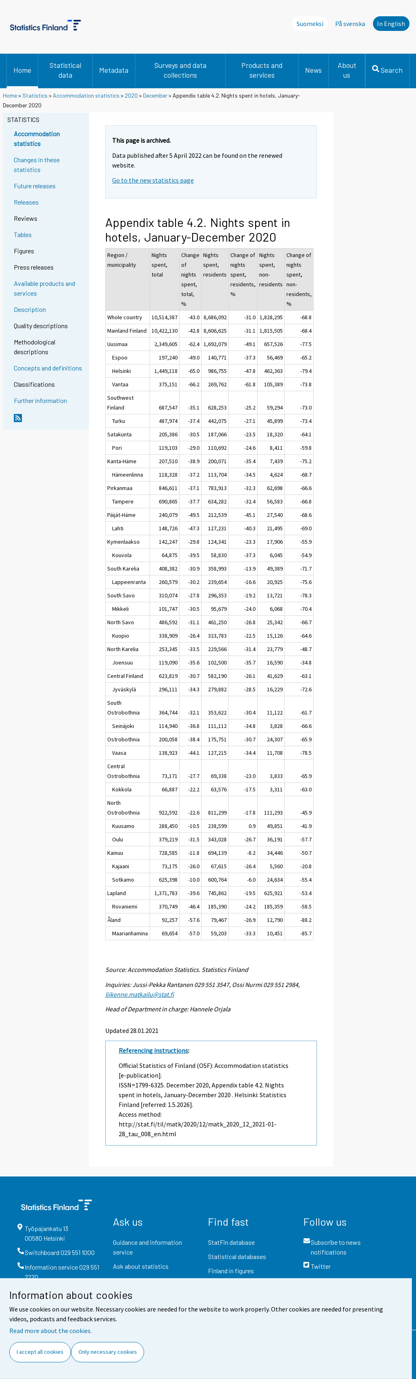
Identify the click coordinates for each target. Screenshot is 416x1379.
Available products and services (44, 288)
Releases (26, 202)
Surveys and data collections (180, 70)
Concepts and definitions (48, 368)
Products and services (261, 70)
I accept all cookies (40, 1351)
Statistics (35, 95)
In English (391, 24)
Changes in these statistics (37, 164)
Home (22, 69)
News (313, 69)
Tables (23, 234)
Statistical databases (237, 1256)
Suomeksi (310, 24)
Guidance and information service (147, 1247)
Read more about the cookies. (50, 1331)
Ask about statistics (141, 1266)
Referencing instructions (153, 1050)
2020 (131, 95)
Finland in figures (231, 1270)
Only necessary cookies (107, 1351)
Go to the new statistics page (153, 180)
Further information (40, 400)
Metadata (113, 69)
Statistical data (65, 70)
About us (347, 70)
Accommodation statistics (86, 95)
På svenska (350, 24)
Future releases (35, 186)
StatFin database (231, 1242)
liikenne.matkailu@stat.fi (139, 994)
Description (30, 309)
